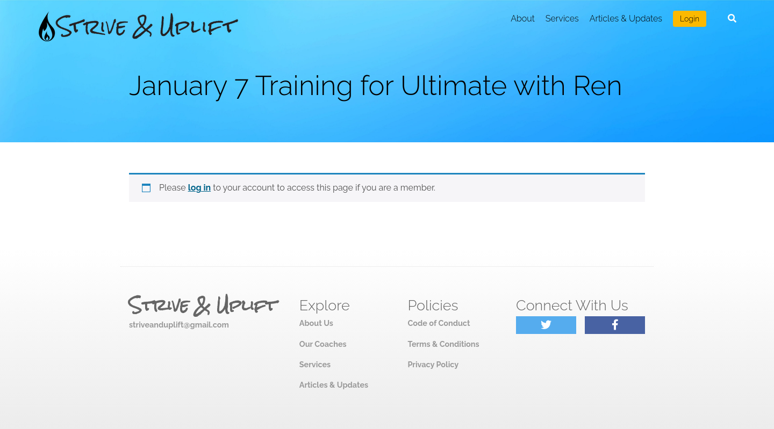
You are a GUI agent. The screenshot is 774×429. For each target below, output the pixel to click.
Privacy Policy (432, 364)
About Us (316, 323)
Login (689, 18)
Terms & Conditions (443, 343)
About (523, 18)
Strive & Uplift (202, 305)
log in (199, 188)
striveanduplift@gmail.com (179, 324)
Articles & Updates (626, 18)
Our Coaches (323, 343)
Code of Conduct (438, 323)
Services (562, 18)
